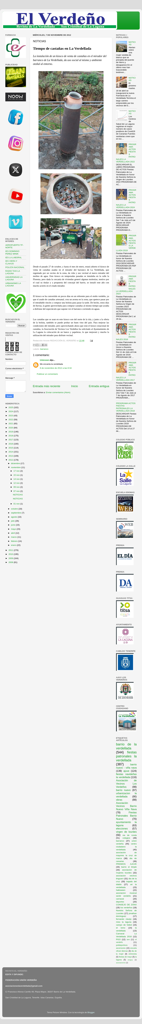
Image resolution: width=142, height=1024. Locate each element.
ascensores (121, 948)
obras (119, 799)
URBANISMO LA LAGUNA (13, 284)
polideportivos (121, 945)
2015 (11, 448)
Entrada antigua (99, 386)
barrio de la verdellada (126, 746)
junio (13, 525)
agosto (14, 517)
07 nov (16, 491)
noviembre (16, 467)
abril (13, 533)
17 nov (16, 471)
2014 (11, 452)
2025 (11, 407)
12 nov (16, 483)
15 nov (16, 475)
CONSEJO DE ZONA (126, 904)
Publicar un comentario (47, 374)
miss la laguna (123, 922)
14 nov (16, 479)
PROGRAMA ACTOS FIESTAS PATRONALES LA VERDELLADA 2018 (125, 407)
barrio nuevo (123, 790)
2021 (11, 423)
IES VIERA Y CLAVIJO (11, 262)
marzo (14, 537)
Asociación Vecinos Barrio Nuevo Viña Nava (126, 806)
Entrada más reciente (46, 386)
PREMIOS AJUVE (126, 864)
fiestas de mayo (125, 957)
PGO (118, 939)
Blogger (91, 1012)
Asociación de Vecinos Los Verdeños (126, 783)
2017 (11, 439)
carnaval (120, 899)
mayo (14, 529)
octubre (14, 509)
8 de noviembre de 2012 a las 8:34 (56, 368)
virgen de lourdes (126, 831)
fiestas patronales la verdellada (126, 756)
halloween (120, 890)
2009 (11, 558)
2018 (11, 435)
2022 (11, 419)
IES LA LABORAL (13, 257)
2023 (11, 415)
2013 (11, 456)
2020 (11, 428)
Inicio (74, 386)
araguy (130, 960)
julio (13, 521)
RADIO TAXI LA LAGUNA (12, 272)
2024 (11, 411)
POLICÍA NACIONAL (14, 267)
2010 (11, 554)
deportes (120, 902)
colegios (126, 838)
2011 (11, 550)
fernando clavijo (123, 919)
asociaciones (121, 963)
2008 (11, 562)
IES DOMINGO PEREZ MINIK (12, 252)
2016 (11, 444)
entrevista (133, 954)
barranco (44, 349)
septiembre (16, 513)
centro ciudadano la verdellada (126, 847)
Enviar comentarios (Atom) (58, 392)
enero (14, 545)
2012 (11, 460)
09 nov (16, 487)
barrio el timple (129, 867)
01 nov (16, 504)
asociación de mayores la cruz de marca (126, 855)
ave (128, 939)
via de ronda (129, 835)
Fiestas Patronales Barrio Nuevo (126, 815)
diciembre (15, 463)
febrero (14, 541)
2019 (11, 432)
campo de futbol (124, 925)
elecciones (122, 828)
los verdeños (126, 907)
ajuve (126, 770)
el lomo (120, 928)
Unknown (44, 360)
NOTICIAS (18, 495)
